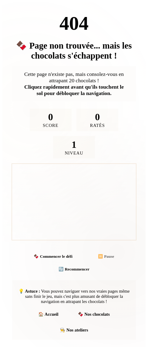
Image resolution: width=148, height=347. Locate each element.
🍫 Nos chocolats (94, 314)
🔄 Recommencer (74, 269)
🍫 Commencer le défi (53, 256)
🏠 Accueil (48, 314)
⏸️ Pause (106, 256)
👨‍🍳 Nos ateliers (74, 330)
